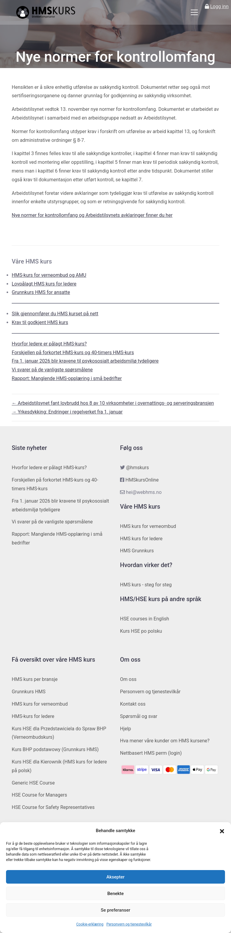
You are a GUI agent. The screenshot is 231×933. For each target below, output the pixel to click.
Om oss (128, 679)
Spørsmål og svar (138, 716)
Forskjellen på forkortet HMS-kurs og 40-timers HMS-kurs (73, 352)
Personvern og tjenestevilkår (129, 924)
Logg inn (219, 6)
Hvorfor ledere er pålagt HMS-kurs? (49, 344)
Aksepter (115, 877)
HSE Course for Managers (39, 795)
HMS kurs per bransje (35, 679)
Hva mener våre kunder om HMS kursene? (165, 741)
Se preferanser (115, 910)
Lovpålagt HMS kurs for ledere (44, 284)
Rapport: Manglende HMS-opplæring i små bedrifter (67, 378)
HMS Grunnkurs (137, 551)
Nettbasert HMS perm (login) (151, 753)
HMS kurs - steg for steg (146, 585)
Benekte (115, 893)
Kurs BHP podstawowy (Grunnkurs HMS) (55, 749)
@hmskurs (137, 467)
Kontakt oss (133, 704)
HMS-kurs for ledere (33, 716)
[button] (222, 831)
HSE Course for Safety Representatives (53, 807)
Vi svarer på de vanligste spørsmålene (52, 370)
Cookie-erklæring (89, 924)
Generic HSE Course (33, 783)
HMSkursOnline (142, 480)
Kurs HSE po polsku (141, 631)
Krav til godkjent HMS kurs (40, 322)
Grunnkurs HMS (28, 691)
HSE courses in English (144, 619)
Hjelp (125, 729)
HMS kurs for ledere (141, 538)
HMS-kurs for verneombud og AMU (49, 275)
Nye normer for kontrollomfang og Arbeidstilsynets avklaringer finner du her (92, 215)
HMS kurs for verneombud (148, 526)
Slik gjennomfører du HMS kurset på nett (55, 314)
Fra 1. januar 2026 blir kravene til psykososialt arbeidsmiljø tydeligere (85, 361)
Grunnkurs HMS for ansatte (41, 292)
